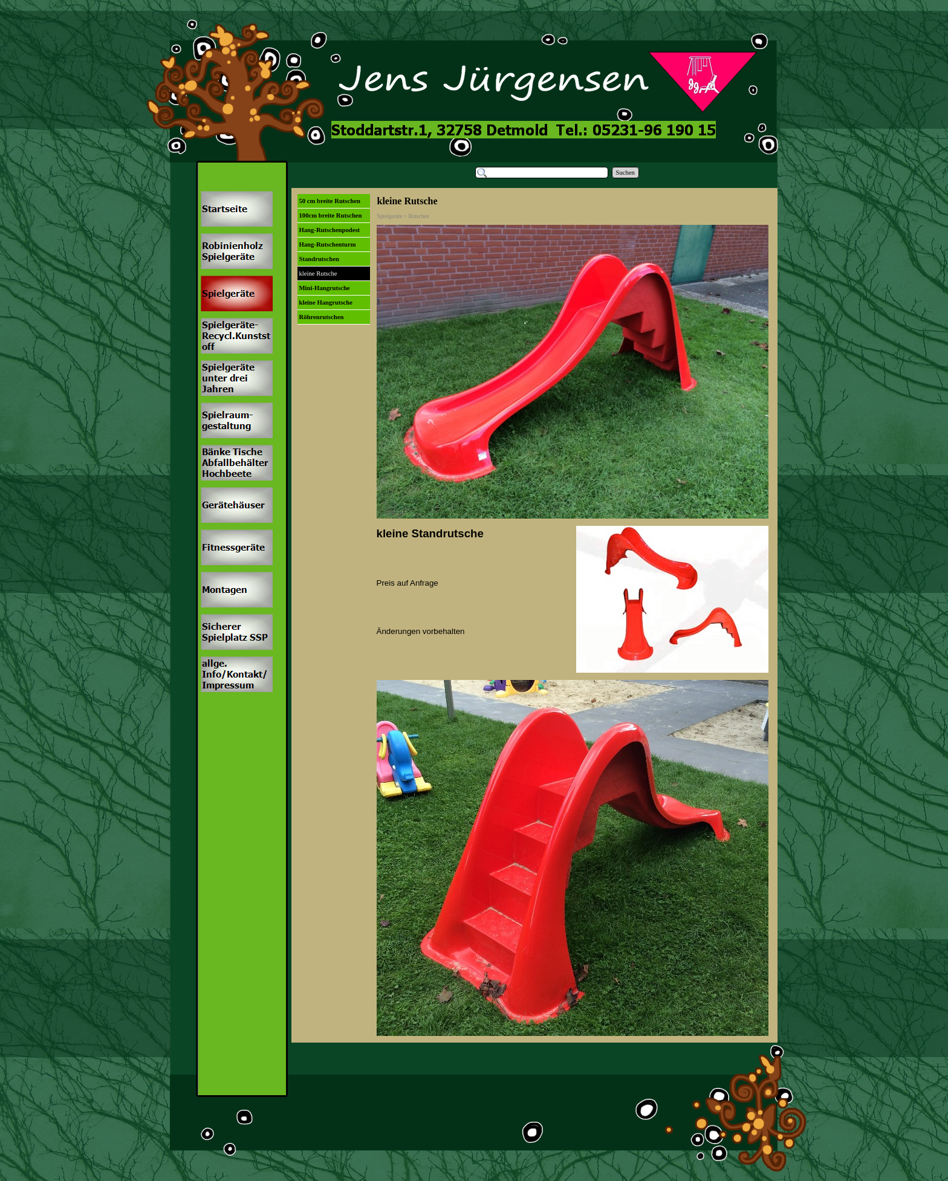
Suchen (625, 172)
